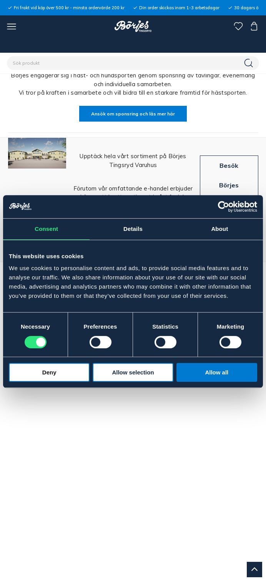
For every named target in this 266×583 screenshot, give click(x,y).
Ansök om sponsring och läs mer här (133, 114)
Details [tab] (133, 229)
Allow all (216, 372)
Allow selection (133, 372)
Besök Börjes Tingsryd (229, 185)
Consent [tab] (46, 229)
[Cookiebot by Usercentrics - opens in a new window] (223, 206)
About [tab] (219, 229)
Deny (49, 372)
